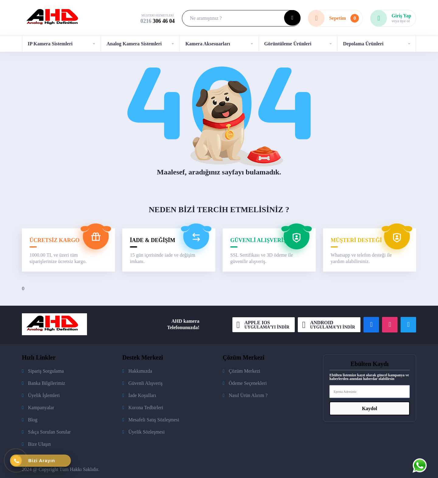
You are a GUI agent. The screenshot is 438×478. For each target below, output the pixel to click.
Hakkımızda (140, 371)
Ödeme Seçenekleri (248, 383)
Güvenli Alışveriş (145, 383)
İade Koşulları (142, 395)
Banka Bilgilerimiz (46, 383)
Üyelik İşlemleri (44, 395)
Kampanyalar (41, 407)
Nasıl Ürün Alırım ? (248, 395)
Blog (32, 419)
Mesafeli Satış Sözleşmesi (153, 419)
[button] (61, 44)
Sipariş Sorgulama (46, 371)
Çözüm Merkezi (244, 371)
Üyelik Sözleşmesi (146, 431)
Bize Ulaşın (39, 444)
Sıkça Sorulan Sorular (49, 431)
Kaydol (369, 408)
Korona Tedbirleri (145, 407)
